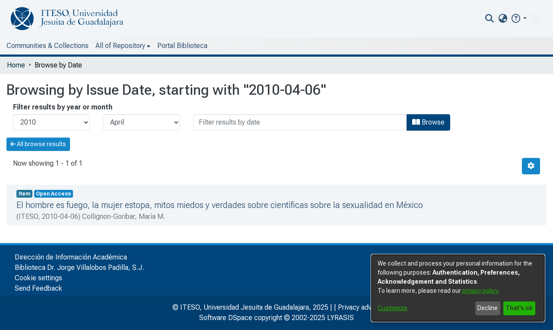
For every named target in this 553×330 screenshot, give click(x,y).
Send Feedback (38, 288)
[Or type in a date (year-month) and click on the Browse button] (300, 122)
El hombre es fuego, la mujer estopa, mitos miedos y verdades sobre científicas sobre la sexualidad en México (219, 205)
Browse (428, 122)
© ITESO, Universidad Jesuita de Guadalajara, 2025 (250, 307)
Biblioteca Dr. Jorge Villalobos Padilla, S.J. (79, 267)
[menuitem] (502, 18)
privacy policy (480, 290)
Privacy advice (359, 307)
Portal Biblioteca (182, 46)
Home (16, 65)
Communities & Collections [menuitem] (47, 46)
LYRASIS (340, 318)
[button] (519, 18)
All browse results (38, 144)
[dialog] (458, 288)
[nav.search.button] (489, 18)
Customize (392, 307)
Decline (487, 307)
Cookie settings (38, 278)
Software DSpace (225, 318)
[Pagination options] (531, 166)
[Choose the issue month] (141, 122)
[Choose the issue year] (51, 122)
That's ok (519, 307)
